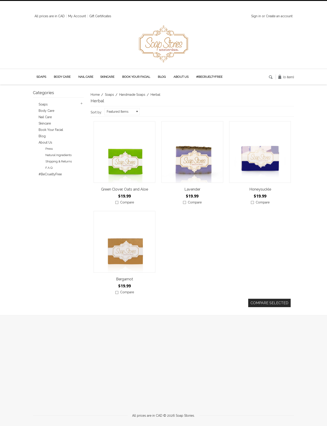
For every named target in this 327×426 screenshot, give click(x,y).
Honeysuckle (260, 189)
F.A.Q (48, 167)
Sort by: (96, 112)
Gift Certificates (100, 16)
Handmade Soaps (132, 94)
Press (49, 148)
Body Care (62, 76)
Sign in (256, 16)
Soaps (41, 76)
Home (95, 94)
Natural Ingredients (58, 155)
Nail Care (85, 76)
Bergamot (124, 279)
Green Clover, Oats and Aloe (124, 189)
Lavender (192, 189)
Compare (127, 202)
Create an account (279, 16)
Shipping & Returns (58, 161)
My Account (77, 16)
